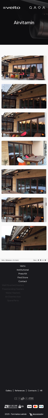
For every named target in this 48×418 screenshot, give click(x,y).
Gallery (9, 390)
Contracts (32, 390)
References (20, 390)
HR (41, 390)
